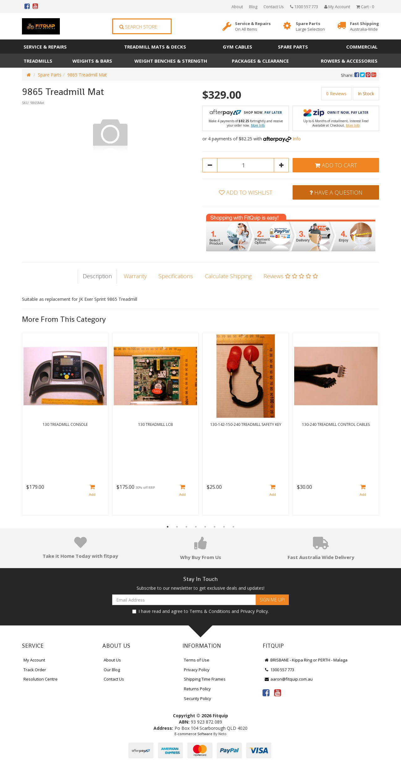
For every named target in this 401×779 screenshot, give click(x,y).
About (237, 6)
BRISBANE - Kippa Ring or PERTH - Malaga (305, 660)
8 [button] (233, 527)
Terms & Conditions (210, 611)
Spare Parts (310, 26)
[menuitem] (357, 75)
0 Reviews (336, 94)
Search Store (138, 27)
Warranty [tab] (135, 276)
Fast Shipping (364, 26)
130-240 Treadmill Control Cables (336, 424)
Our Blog (112, 669)
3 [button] (186, 527)
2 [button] (177, 527)
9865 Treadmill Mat (87, 75)
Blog (253, 6)
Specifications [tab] (176, 276)
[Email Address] (184, 599)
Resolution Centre (40, 679)
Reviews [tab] (290, 276)
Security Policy (197, 698)
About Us (112, 660)
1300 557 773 (304, 6)
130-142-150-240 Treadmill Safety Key (245, 424)
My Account (34, 660)
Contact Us (273, 6)
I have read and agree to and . (200, 611)
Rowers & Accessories (349, 61)
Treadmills (37, 61)
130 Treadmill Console (65, 424)
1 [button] (167, 527)
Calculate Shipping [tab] (228, 276)
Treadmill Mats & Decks (155, 47)
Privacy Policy (254, 611)
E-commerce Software (193, 733)
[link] (266, 692)
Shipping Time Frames (205, 679)
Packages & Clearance (260, 61)
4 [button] (196, 527)
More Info (258, 125)
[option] (110, 133)
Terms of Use (196, 660)
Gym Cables (237, 47)
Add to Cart (336, 165)
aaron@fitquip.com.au (288, 679)
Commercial (362, 47)
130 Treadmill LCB (155, 424)
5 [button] (205, 527)
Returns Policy (197, 689)
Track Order (34, 669)
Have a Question (336, 192)
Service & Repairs (253, 26)
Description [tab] (97, 276)
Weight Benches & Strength (170, 61)
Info (297, 139)
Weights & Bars (92, 61)
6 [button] (214, 527)
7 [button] (224, 527)
